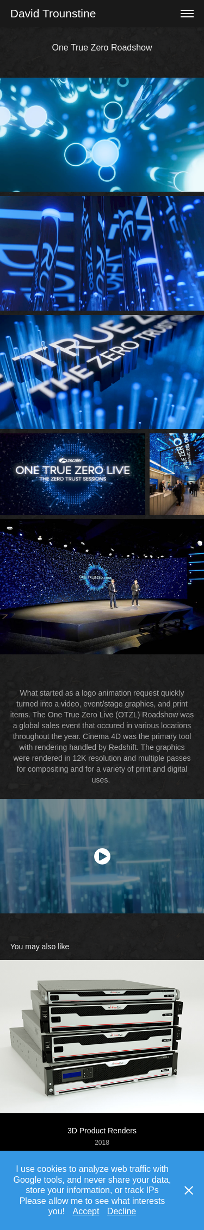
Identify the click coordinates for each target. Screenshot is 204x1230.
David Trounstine (53, 13)
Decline (121, 1211)
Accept (85, 1211)
